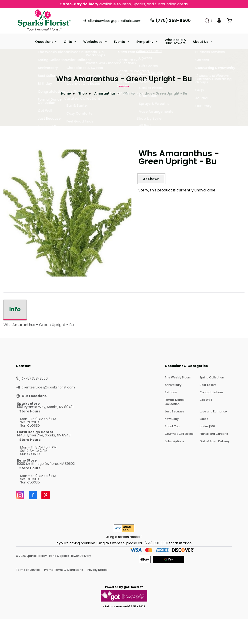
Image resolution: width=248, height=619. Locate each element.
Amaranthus (105, 93)
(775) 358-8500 (170, 20)
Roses (204, 419)
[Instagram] (20, 495)
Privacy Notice (97, 570)
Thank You (172, 426)
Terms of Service (28, 570)
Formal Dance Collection (174, 402)
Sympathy (145, 41)
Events (120, 41)
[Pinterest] (45, 495)
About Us (201, 41)
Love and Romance (213, 411)
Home (66, 93)
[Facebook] (33, 495)
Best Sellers (208, 385)
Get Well (206, 400)
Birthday (171, 392)
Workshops (93, 41)
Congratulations (212, 392)
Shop (82, 93)
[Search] (207, 21)
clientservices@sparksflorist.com (112, 20)
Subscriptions (174, 441)
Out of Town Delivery (215, 441)
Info (15, 309)
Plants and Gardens (214, 434)
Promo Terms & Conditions (63, 570)
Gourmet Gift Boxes (179, 434)
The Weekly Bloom (178, 377)
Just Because (174, 411)
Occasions (44, 41)
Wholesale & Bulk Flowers (175, 41)
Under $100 (207, 426)
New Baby (172, 419)
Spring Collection (212, 377)
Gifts (68, 41)
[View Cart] (229, 21)
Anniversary (173, 385)
